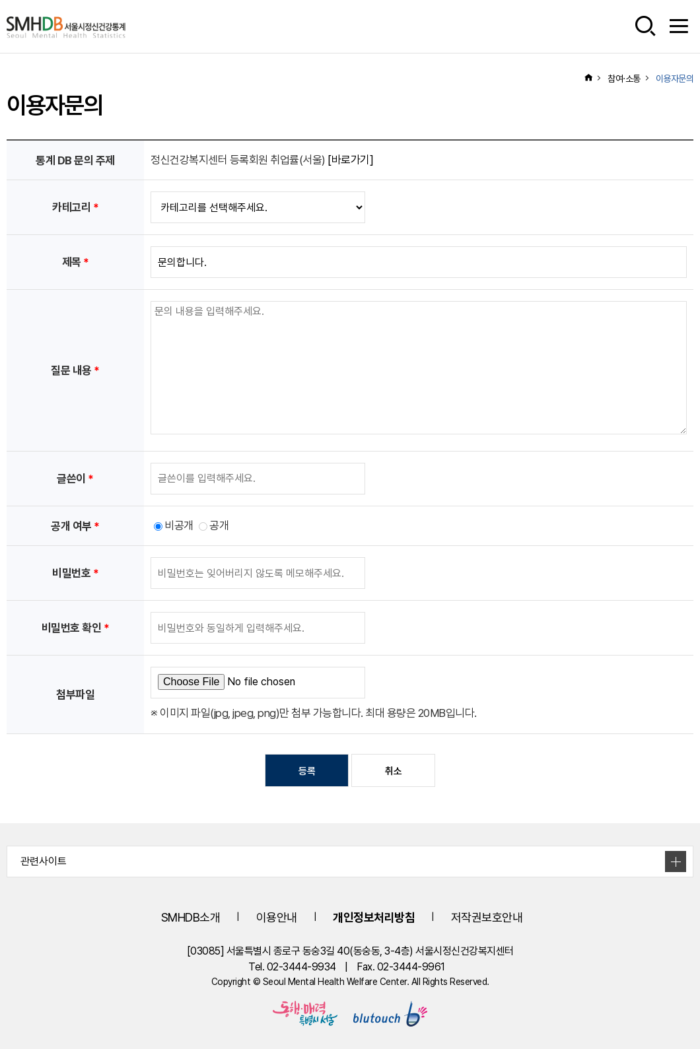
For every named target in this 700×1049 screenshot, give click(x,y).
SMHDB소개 (191, 917)
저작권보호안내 (487, 917)
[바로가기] (350, 159)
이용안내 (276, 917)
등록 (306, 771)
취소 (393, 771)
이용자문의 (675, 78)
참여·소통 (624, 78)
